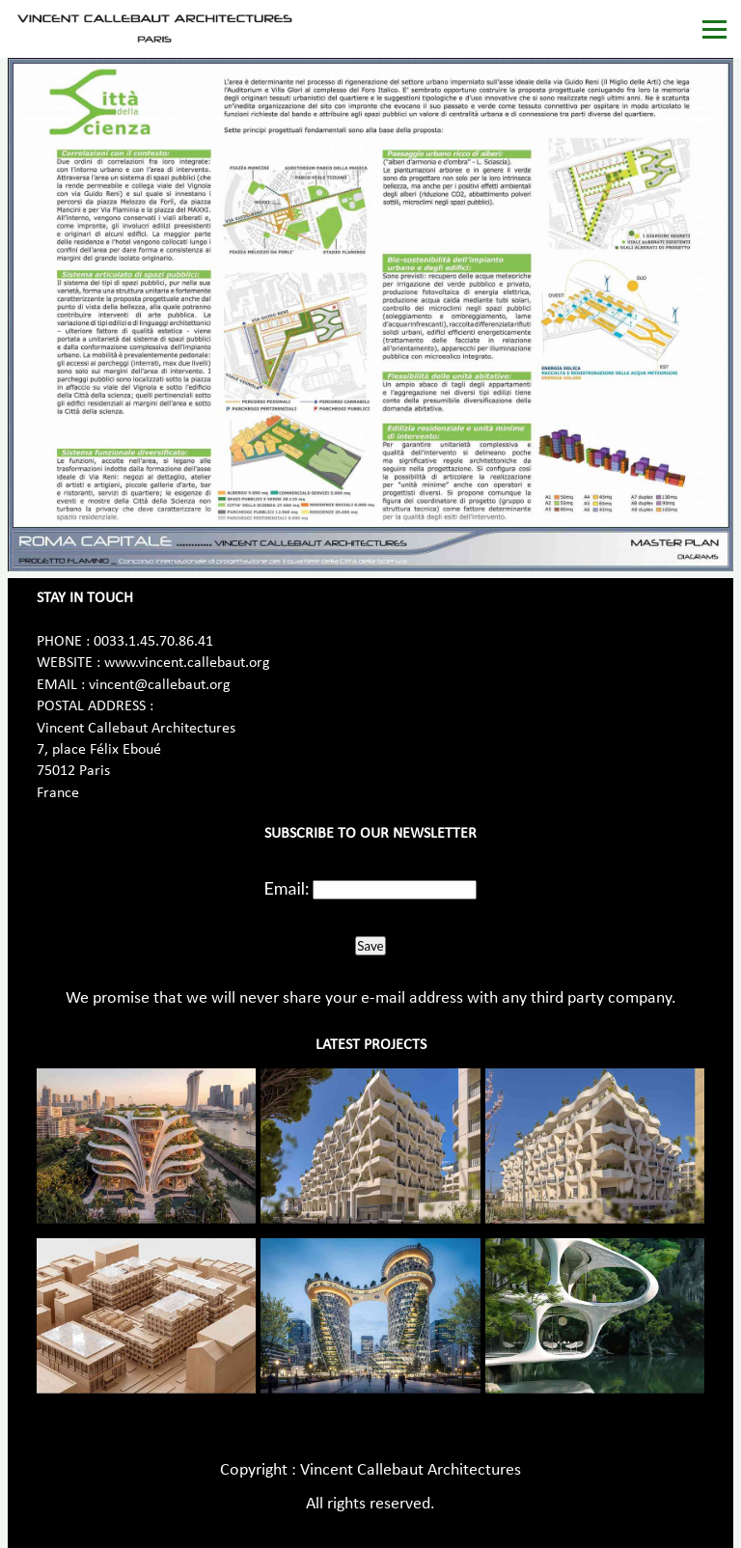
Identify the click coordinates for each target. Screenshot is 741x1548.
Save (370, 946)
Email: (287, 887)
